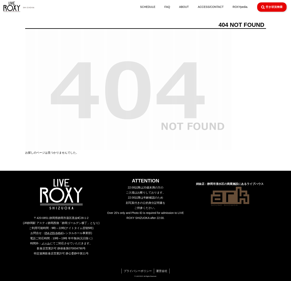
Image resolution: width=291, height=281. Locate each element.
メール (45, 243)
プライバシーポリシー (138, 271)
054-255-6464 (53, 233)
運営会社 (161, 271)
